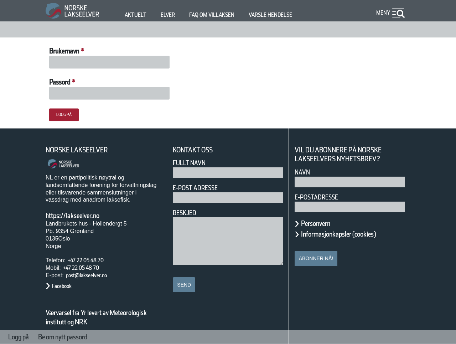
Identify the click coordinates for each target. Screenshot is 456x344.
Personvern (321, 223)
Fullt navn (192, 163)
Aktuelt (137, 14)
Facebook (65, 286)
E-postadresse (321, 197)
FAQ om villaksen (222, 14)
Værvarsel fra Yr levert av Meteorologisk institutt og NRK (100, 317)
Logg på (22, 337)
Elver (172, 14)
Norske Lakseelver (83, 150)
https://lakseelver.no (82, 215)
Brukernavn (72, 51)
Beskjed (187, 213)
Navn (303, 172)
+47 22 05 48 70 (92, 260)
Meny (382, 12)
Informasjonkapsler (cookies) (352, 234)
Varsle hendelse (292, 14)
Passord (65, 82)
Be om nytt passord (81, 337)
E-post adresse (200, 188)
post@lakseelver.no (93, 275)
